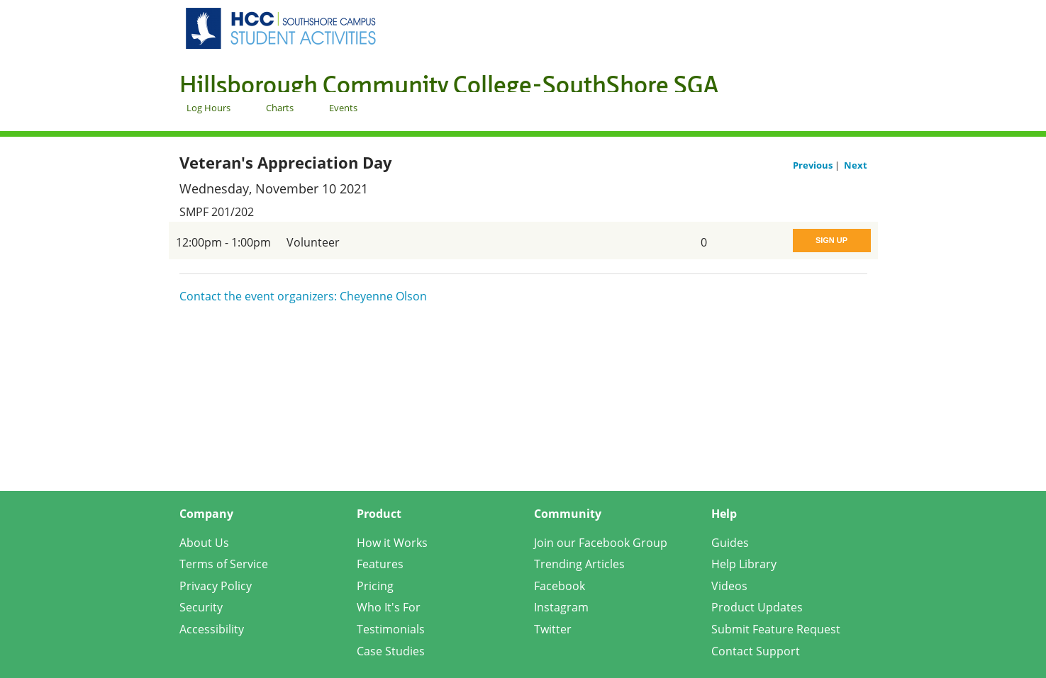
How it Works (392, 542)
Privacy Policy (215, 586)
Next (855, 165)
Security (201, 607)
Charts (280, 107)
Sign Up (831, 240)
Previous (814, 165)
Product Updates (757, 607)
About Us (204, 542)
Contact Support (755, 651)
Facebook (559, 586)
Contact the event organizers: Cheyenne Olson (303, 296)
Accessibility (211, 629)
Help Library (744, 564)
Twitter (553, 629)
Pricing (375, 586)
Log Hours (208, 107)
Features (380, 564)
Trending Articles (579, 564)
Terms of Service (223, 564)
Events (343, 107)
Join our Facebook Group (600, 542)
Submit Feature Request (775, 629)
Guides (730, 542)
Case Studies (391, 651)
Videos (729, 586)
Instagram (561, 607)
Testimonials (391, 629)
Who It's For (389, 607)
